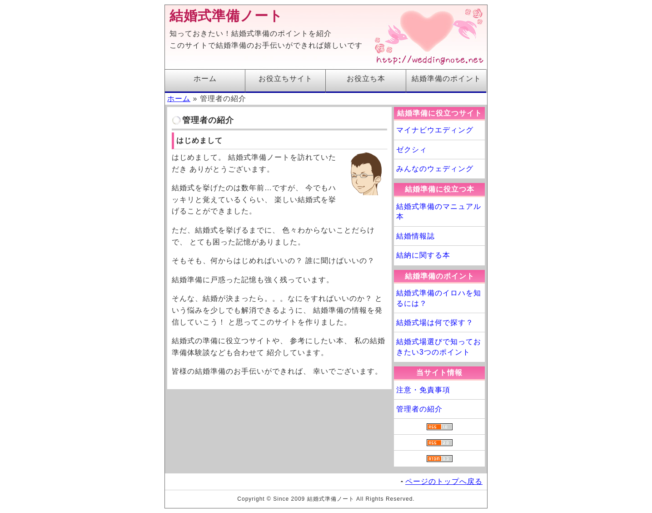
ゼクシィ (411, 149)
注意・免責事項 (423, 390)
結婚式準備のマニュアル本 (438, 211)
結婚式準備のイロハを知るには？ (438, 298)
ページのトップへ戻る (444, 481)
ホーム (205, 78)
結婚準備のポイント (446, 78)
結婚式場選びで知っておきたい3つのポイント (438, 347)
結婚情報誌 (415, 236)
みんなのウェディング (434, 169)
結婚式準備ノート (226, 15)
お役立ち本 (366, 78)
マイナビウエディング (434, 130)
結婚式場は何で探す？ (434, 322)
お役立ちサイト (286, 78)
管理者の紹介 (419, 409)
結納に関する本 (423, 255)
